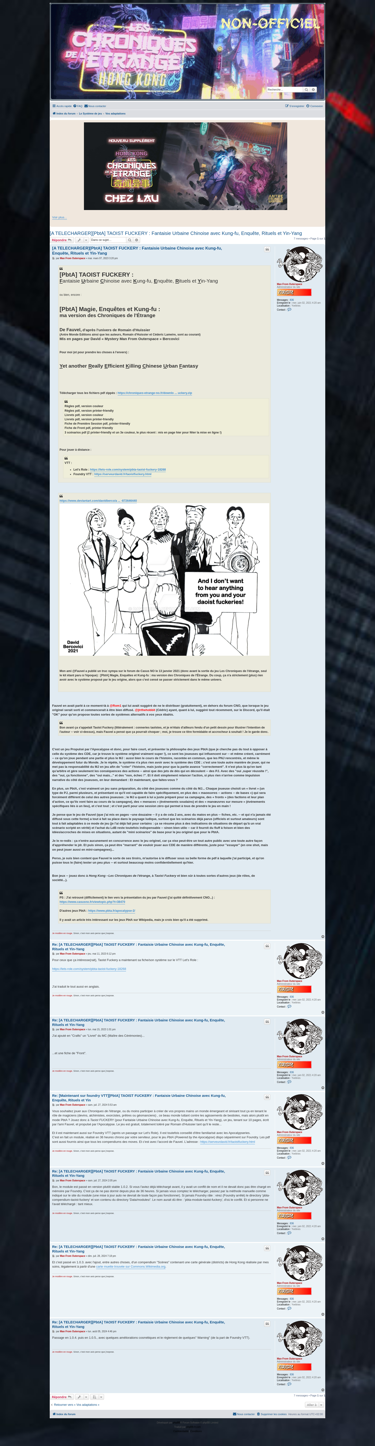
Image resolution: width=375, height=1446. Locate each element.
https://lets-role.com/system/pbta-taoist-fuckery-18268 (128, 469)
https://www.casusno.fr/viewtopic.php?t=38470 (92, 902)
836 (292, 300)
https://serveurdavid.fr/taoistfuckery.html (122, 474)
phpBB (176, 1422)
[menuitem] (78, 106)
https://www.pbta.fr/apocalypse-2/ (111, 910)
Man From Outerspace (289, 284)
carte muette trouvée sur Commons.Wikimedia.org (130, 1266)
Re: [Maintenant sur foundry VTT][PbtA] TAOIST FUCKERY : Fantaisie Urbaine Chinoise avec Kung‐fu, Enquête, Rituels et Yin (139, 1097)
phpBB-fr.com (193, 1427)
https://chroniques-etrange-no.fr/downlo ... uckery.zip (155, 393)
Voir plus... (59, 217)
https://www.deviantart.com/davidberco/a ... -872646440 (98, 500)
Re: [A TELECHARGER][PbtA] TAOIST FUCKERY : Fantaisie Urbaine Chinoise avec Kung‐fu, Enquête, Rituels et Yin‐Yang (138, 946)
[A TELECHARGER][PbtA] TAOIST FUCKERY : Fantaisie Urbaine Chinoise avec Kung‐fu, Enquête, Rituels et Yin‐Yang (176, 233)
